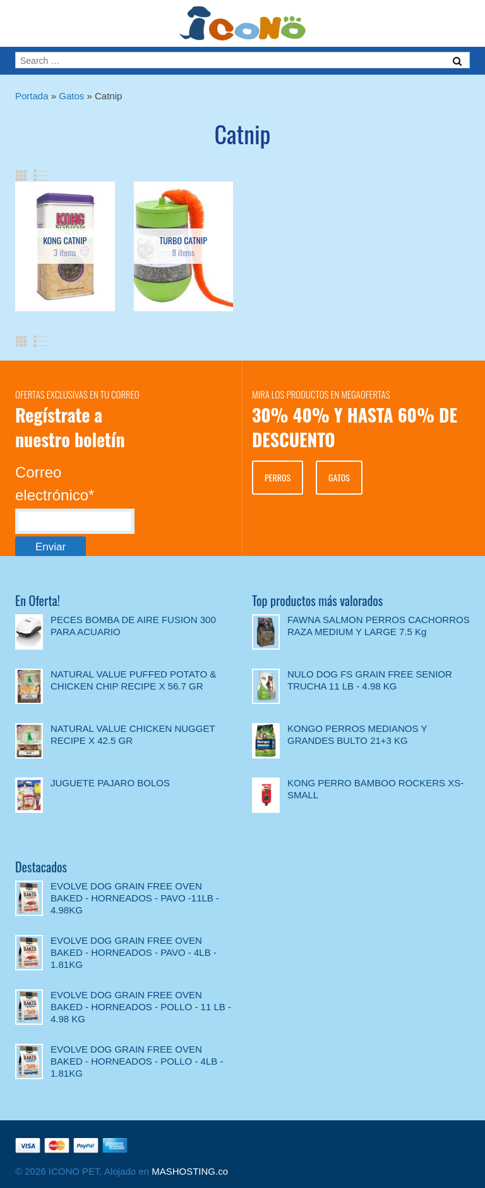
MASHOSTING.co (190, 1171)
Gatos (71, 95)
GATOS (339, 477)
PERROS (277, 477)
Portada (32, 95)
